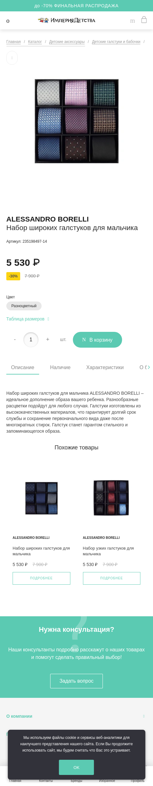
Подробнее (41, 578)
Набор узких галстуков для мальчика (108, 551)
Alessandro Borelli (47, 219)
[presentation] (148, 367)
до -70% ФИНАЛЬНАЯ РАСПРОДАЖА (76, 5)
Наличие (60, 367)
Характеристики (105, 367)
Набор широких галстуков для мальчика (41, 551)
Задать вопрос (76, 681)
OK (80, 767)
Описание (22, 367)
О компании (19, 716)
